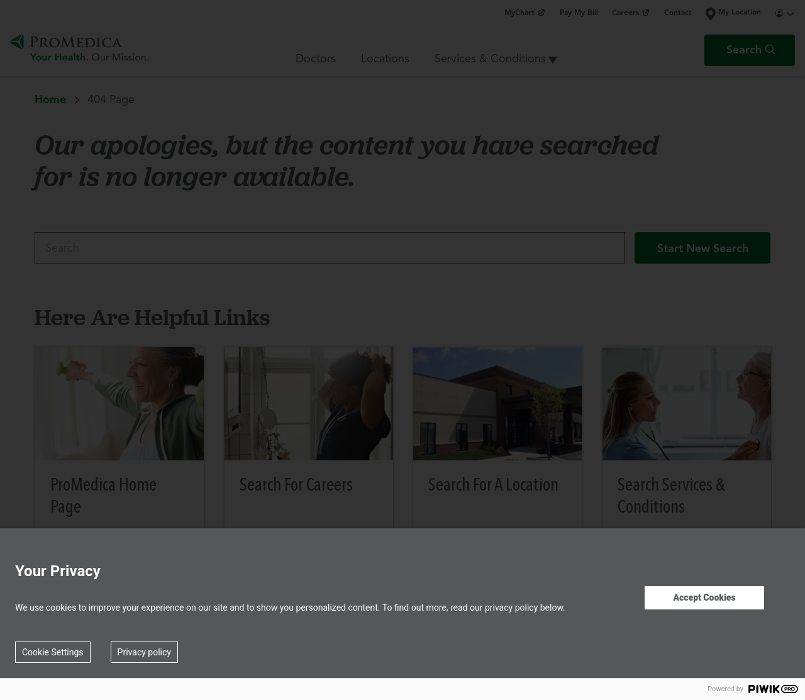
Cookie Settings (53, 652)
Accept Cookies (704, 597)
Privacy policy (144, 652)
